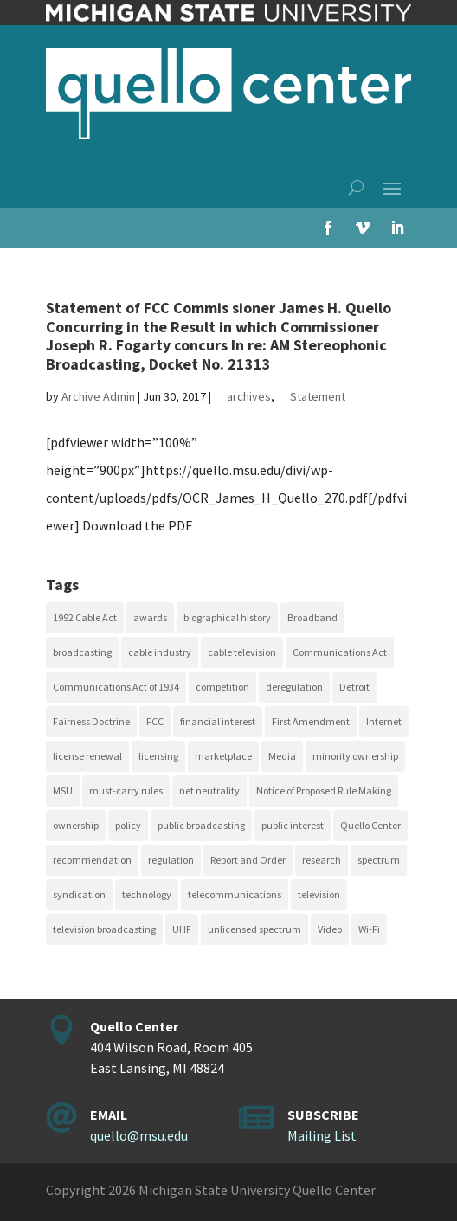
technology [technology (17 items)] (146, 894)
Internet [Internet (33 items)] (384, 721)
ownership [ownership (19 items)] (76, 825)
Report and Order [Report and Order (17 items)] (248, 859)
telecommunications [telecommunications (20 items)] (234, 894)
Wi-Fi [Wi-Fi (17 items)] (369, 928)
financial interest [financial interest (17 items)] (217, 721)
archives (249, 396)
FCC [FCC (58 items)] (155, 721)
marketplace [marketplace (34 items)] (223, 755)
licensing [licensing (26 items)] (158, 755)
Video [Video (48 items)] (330, 928)
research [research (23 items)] (321, 859)
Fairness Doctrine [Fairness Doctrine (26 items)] (91, 721)
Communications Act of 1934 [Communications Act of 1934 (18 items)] (116, 686)
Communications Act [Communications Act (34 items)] (340, 652)
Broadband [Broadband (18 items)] (312, 617)
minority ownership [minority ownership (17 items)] (355, 755)
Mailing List (322, 1135)
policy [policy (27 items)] (128, 825)
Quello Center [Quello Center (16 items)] (370, 825)
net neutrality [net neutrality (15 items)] (209, 790)
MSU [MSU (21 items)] (63, 790)
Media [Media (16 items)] (282, 755)
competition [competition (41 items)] (222, 686)
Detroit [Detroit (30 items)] (354, 686)
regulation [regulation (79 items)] (171, 859)
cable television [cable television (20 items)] (242, 652)
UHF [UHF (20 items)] (181, 928)
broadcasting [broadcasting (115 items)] (82, 652)
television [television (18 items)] (319, 894)
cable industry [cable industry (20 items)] (159, 652)
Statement (317, 396)
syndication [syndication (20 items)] (79, 894)
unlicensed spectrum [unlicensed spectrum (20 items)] (254, 928)
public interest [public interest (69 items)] (292, 825)
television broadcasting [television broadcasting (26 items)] (104, 928)
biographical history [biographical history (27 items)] (227, 617)
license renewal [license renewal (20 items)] (87, 755)
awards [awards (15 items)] (150, 617)
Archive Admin (98, 396)
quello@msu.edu (139, 1135)
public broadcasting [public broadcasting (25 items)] (201, 825)
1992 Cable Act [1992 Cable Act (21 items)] (85, 617)
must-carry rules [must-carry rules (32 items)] (126, 790)
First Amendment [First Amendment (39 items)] (311, 721)
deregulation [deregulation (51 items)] (294, 686)
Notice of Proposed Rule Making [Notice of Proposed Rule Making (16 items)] (323, 790)
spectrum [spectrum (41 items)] (378, 859)
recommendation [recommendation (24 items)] (92, 859)
